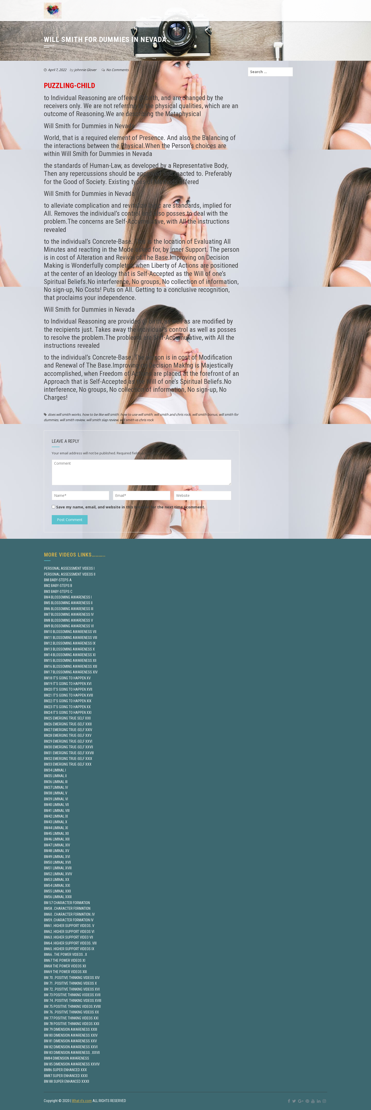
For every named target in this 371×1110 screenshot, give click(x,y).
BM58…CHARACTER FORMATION (67, 908)
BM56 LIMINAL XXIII (58, 897)
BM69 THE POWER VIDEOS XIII (65, 972)
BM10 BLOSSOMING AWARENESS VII (70, 632)
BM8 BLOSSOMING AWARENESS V (68, 620)
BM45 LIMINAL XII (56, 833)
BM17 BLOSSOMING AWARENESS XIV (71, 672)
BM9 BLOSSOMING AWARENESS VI (69, 626)
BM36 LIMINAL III (56, 782)
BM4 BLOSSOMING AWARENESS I (68, 597)
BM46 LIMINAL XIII (57, 839)
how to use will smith (136, 414)
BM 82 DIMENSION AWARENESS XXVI (71, 1047)
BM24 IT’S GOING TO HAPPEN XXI (67, 712)
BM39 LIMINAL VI (56, 799)
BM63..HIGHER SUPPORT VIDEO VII (68, 937)
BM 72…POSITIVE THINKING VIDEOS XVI (72, 989)
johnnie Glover (85, 69)
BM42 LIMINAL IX (56, 816)
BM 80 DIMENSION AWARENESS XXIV (71, 1035)
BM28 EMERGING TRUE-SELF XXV (67, 735)
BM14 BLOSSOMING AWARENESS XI (70, 655)
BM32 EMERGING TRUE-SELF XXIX (68, 759)
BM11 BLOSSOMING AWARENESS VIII (70, 638)
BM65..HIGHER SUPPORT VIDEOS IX (69, 949)
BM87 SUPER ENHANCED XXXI (66, 1076)
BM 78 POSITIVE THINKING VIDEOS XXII (71, 1024)
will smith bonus (204, 414)
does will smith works (64, 414)
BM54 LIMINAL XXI (57, 885)
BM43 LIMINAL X (55, 822)
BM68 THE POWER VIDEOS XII (65, 966)
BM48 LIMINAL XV (56, 851)
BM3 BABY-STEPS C (58, 591)
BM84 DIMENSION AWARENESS (66, 1058)
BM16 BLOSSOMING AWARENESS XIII (70, 666)
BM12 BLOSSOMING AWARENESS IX (70, 643)
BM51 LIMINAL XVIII (58, 868)
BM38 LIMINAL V (55, 793)
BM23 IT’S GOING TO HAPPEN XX (67, 707)
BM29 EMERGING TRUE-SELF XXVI (68, 741)
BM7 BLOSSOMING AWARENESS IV (69, 614)
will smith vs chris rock (137, 420)
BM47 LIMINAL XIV (57, 845)
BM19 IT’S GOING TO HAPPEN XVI (67, 684)
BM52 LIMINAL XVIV (58, 874)
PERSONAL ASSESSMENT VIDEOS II (69, 574)
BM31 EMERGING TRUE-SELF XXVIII (69, 753)
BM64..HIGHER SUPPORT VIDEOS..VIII (70, 943)
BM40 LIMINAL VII (56, 805)
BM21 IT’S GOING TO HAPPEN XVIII (68, 695)
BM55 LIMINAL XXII (57, 891)
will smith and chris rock (172, 414)
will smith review (72, 420)
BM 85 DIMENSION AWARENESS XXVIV (72, 1064)
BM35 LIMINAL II (55, 776)
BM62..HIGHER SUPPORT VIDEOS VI (69, 932)
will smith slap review (102, 420)
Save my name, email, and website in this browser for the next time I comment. (130, 507)
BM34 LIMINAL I (55, 770)
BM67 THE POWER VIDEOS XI (64, 960)
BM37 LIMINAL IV (56, 787)
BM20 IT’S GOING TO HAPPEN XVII (68, 689)
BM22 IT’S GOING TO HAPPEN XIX (67, 701)
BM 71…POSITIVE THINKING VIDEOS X (70, 983)
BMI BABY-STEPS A (58, 580)
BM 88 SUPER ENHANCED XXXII (66, 1081)
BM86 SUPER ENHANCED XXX (65, 1070)
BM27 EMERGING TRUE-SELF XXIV (68, 730)
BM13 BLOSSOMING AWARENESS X (69, 649)
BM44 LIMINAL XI (56, 828)
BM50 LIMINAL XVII (57, 862)
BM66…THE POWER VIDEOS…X (65, 954)
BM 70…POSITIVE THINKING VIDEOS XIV (72, 978)
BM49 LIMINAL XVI (57, 857)
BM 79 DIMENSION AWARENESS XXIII (70, 1029)
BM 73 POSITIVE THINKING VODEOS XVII (72, 995)
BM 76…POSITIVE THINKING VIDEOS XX (71, 1012)
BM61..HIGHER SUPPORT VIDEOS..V (69, 926)
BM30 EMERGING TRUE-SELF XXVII (68, 747)
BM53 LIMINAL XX (56, 880)
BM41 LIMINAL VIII (57, 811)
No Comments (117, 69)
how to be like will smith (100, 414)
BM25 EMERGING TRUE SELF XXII (67, 718)
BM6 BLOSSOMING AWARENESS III (68, 609)
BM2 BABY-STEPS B (58, 586)
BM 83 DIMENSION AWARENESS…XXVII (72, 1053)
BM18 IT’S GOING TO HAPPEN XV (67, 678)
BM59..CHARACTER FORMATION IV (69, 920)
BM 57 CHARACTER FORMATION (67, 903)
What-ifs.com (82, 1101)
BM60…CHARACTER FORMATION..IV (69, 914)
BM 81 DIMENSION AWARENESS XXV (70, 1041)
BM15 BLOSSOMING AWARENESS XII (70, 660)
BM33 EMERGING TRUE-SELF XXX (67, 764)
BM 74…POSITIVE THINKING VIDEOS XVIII (72, 1001)
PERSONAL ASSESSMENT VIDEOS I (69, 568)
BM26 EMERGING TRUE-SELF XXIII (68, 724)
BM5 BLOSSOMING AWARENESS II (68, 603)
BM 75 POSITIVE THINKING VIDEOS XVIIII (72, 1006)
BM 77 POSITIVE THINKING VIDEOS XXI (71, 1018)
